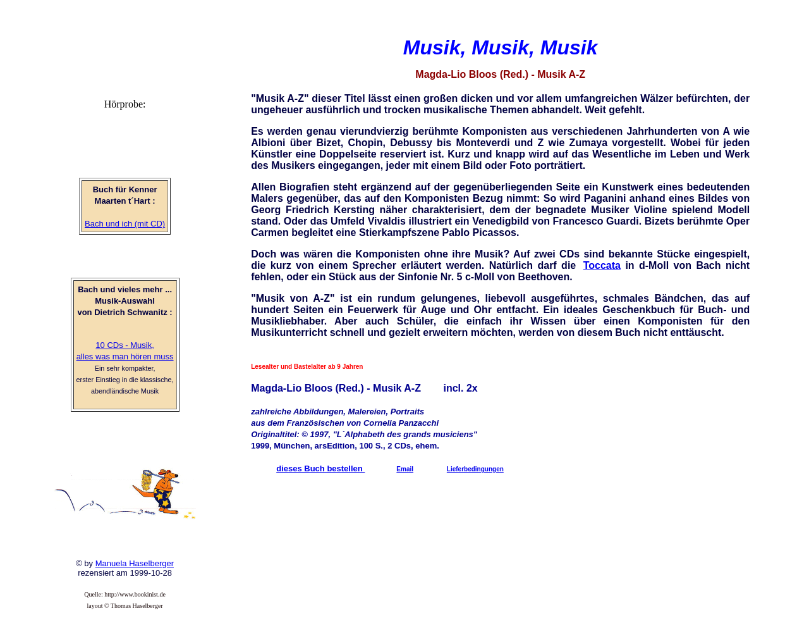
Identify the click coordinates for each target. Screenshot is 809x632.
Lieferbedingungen (475, 469)
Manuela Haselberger (134, 563)
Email (404, 469)
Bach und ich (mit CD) (125, 223)
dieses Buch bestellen (320, 468)
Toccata (602, 265)
